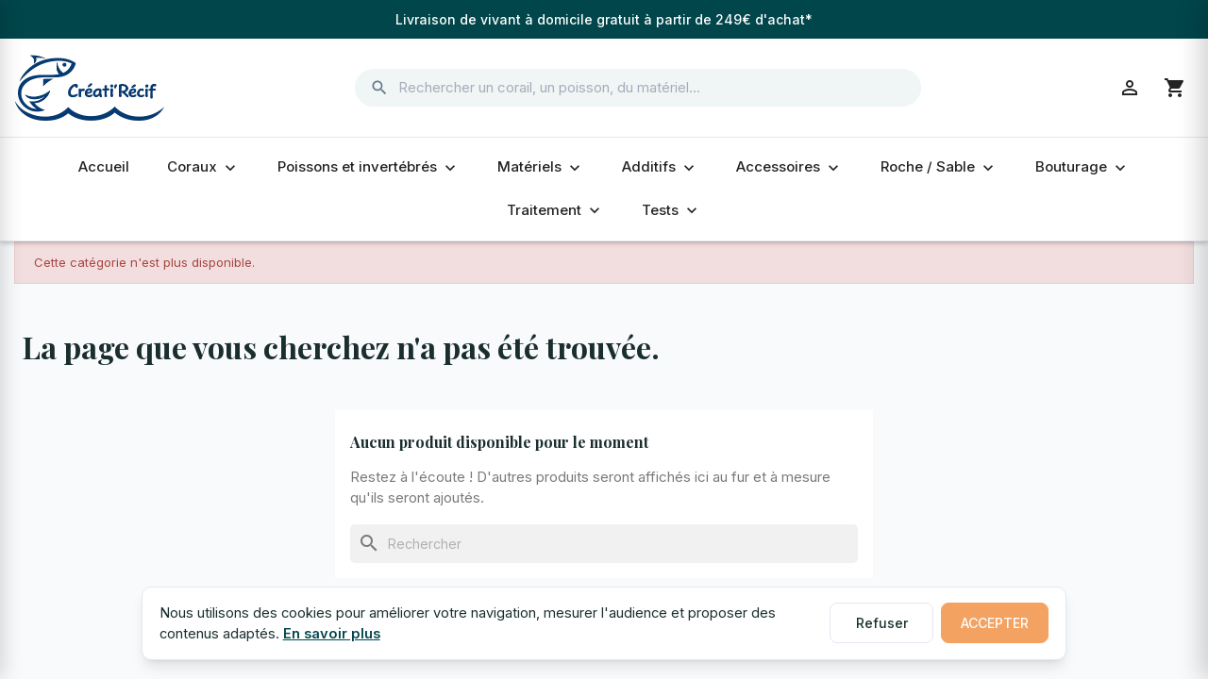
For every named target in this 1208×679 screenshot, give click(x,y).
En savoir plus (331, 633)
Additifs (660, 166)
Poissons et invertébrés (368, 166)
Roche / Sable (939, 166)
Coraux (203, 166)
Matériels (540, 166)
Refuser (882, 623)
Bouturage (1082, 166)
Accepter (995, 623)
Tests (671, 210)
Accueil (103, 166)
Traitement (555, 210)
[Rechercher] (604, 543)
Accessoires (789, 166)
